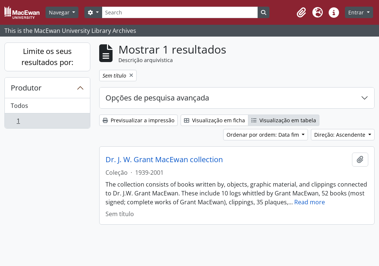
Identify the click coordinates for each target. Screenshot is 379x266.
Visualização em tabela (283, 120)
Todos (19, 106)
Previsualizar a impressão (138, 120)
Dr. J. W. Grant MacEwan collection (164, 159)
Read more (309, 202)
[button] (301, 12)
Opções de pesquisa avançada (157, 98)
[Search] (180, 12)
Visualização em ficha (214, 120)
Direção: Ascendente (340, 134)
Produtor (26, 88)
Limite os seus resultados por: (47, 56)
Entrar (356, 12)
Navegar (60, 12)
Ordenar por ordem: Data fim (264, 134)
